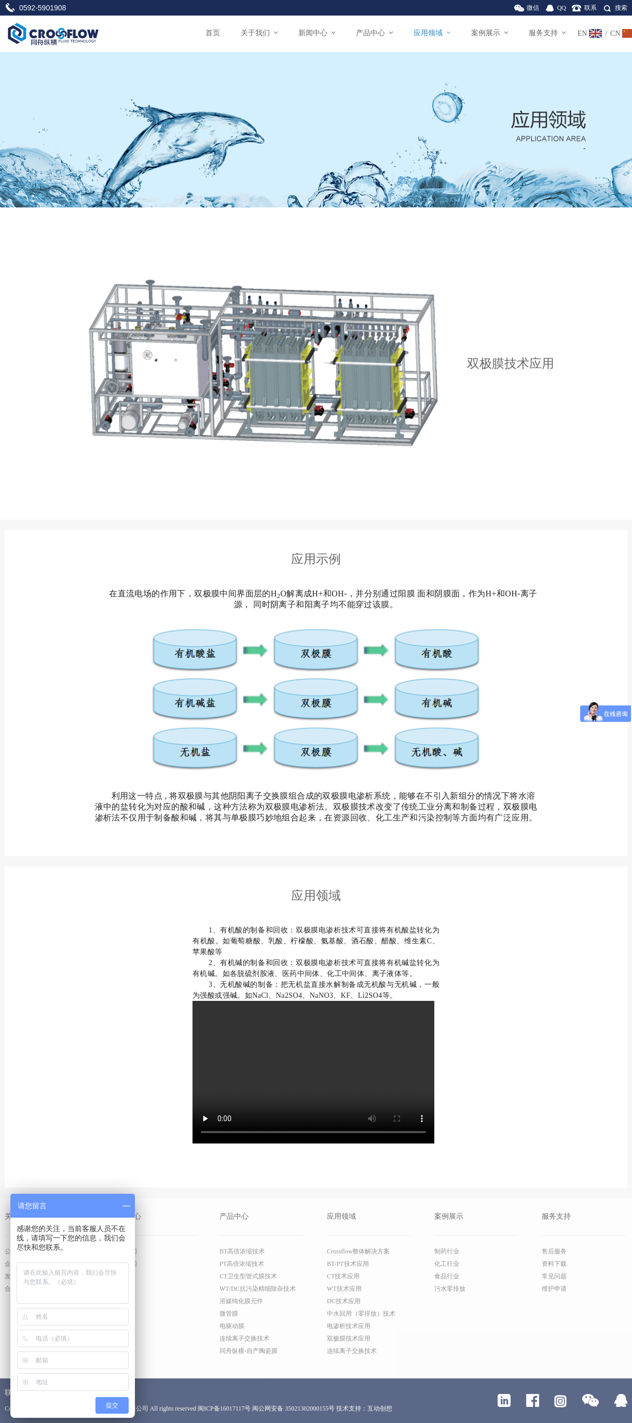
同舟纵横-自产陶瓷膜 (248, 1351)
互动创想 (379, 1408)
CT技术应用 (343, 1276)
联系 (590, 7)
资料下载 (554, 1263)
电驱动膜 (231, 1326)
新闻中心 (316, 33)
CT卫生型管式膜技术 (248, 1276)
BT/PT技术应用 (348, 1263)
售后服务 (554, 1251)
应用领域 (432, 33)
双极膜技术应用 (348, 1338)
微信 (533, 7)
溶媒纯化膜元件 (241, 1301)
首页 (212, 33)
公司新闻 (124, 1251)
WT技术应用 (344, 1288)
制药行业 (446, 1251)
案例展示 (489, 33)
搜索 (621, 7)
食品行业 (446, 1276)
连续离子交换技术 (244, 1338)
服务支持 (547, 33)
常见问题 (554, 1276)
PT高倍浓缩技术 (241, 1263)
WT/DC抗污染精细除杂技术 (257, 1288)
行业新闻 (124, 1263)
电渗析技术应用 (348, 1326)
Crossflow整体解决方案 (358, 1251)
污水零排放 (449, 1288)
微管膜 (228, 1313)
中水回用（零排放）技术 (361, 1313)
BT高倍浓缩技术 (242, 1251)
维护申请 (554, 1288)
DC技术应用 (344, 1301)
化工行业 (446, 1263)
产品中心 (374, 33)
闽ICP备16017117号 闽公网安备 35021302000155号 (266, 1408)
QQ (561, 7)
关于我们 (259, 33)
